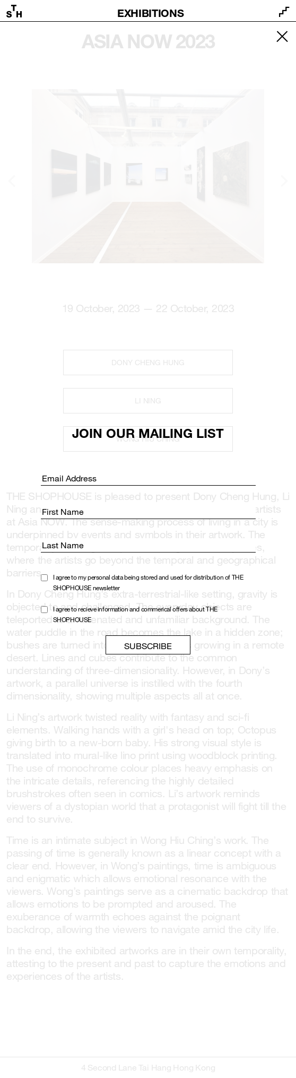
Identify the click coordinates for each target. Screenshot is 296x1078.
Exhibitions (150, 12)
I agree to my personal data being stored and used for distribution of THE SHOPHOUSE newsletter (148, 582)
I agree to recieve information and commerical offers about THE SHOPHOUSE (135, 614)
